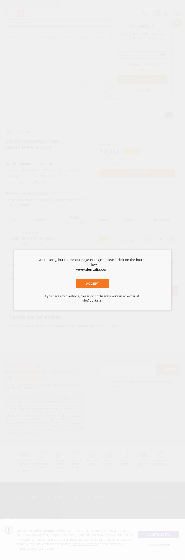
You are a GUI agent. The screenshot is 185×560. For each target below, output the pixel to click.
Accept (92, 283)
